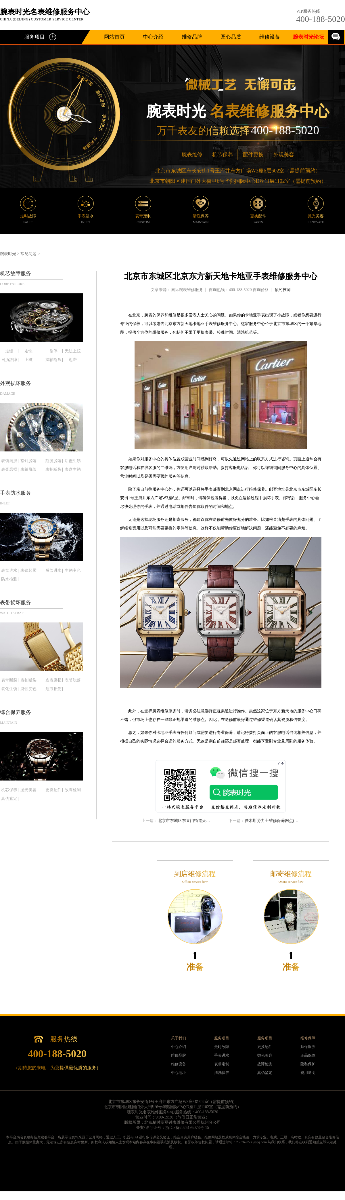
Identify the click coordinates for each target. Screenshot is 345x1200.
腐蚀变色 (28, 689)
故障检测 (73, 790)
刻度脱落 (53, 461)
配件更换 (253, 154)
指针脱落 (28, 461)
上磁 (28, 360)
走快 (28, 351)
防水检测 (9, 579)
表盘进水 (9, 571)
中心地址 (178, 1072)
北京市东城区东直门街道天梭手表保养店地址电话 (202, 821)
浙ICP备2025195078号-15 (187, 1127)
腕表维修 (192, 154)
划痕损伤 (53, 689)
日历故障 (9, 360)
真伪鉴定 (9, 799)
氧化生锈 (9, 689)
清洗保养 (221, 1072)
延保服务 (307, 1047)
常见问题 (28, 254)
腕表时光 (8, 254)
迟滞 (73, 360)
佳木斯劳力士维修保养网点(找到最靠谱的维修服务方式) (294, 821)
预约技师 (283, 290)
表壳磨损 (9, 470)
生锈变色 (73, 571)
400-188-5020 (320, 19)
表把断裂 (53, 470)
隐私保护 (307, 1064)
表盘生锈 (73, 470)
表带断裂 (9, 680)
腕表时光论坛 (308, 37)
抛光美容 (28, 790)
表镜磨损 (9, 461)
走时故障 (221, 1047)
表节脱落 (73, 680)
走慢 (9, 351)
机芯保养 (222, 154)
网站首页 (114, 37)
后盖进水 (53, 571)
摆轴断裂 (53, 360)
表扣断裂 (28, 680)
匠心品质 (231, 37)
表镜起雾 (28, 571)
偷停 (53, 351)
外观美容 (283, 154)
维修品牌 (192, 37)
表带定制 (221, 1064)
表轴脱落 (28, 470)
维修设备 (269, 37)
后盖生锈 (73, 461)
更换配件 (53, 790)
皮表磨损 (53, 680)
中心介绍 (153, 37)
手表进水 (221, 1055)
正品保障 (307, 1055)
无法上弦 (73, 351)
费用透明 (307, 1072)
